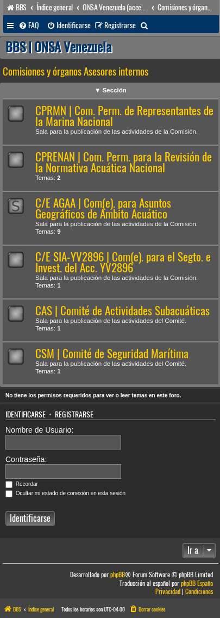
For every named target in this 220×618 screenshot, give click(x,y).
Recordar (21, 484)
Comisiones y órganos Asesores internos (75, 71)
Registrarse (74, 415)
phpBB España (197, 583)
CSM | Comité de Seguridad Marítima (111, 353)
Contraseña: (26, 459)
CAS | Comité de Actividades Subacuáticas (122, 311)
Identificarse (25, 415)
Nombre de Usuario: (39, 430)
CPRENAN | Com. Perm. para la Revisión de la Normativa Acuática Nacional (123, 162)
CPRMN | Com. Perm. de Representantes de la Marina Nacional (124, 116)
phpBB (117, 575)
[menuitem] (28, 25)
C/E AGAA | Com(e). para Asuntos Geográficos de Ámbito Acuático (103, 208)
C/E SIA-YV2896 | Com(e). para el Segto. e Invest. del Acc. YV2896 (123, 262)
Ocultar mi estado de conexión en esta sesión (65, 493)
